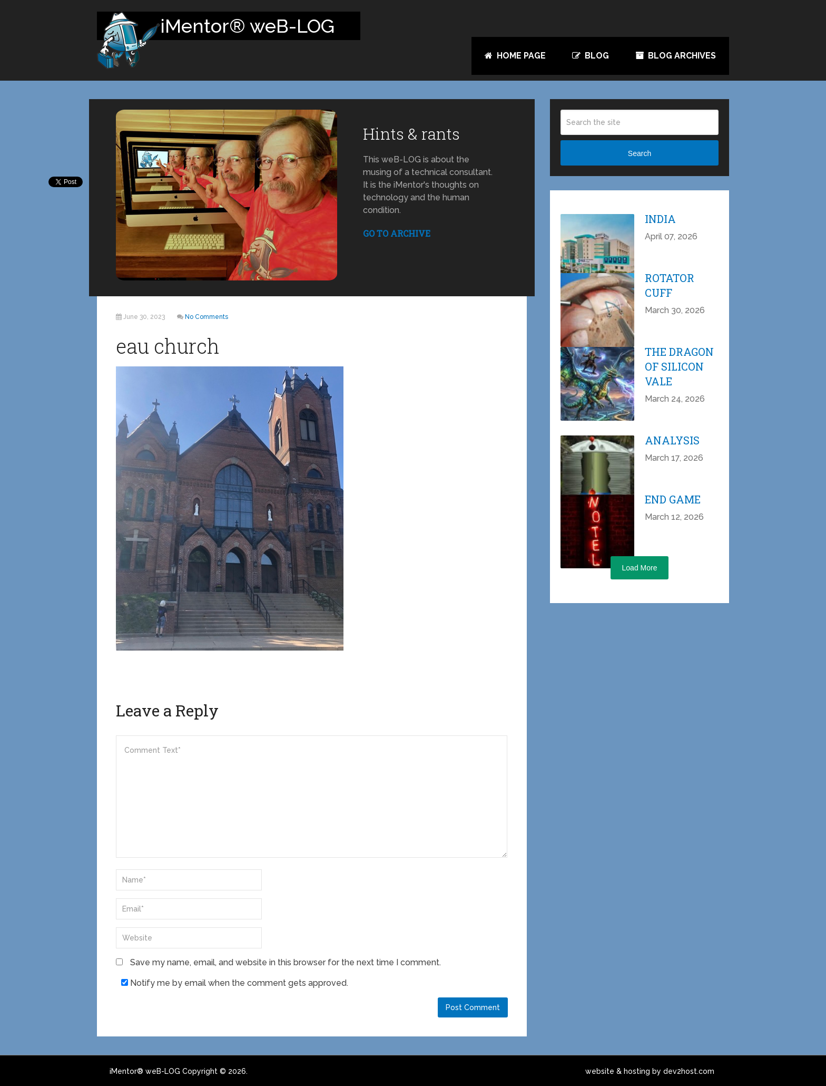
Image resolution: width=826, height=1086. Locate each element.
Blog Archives (675, 56)
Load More (639, 568)
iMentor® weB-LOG (145, 1071)
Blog (590, 56)
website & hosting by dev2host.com (649, 1071)
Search (639, 153)
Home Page (515, 56)
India (660, 219)
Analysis (672, 440)
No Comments (206, 317)
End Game (673, 499)
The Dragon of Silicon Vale (679, 366)
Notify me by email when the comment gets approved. (234, 983)
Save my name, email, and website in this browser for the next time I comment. (285, 962)
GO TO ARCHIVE (396, 233)
